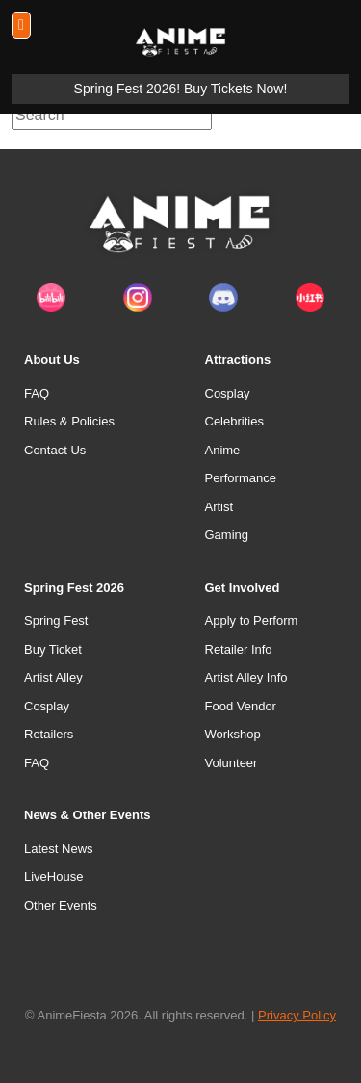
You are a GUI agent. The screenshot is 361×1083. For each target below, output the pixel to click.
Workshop (233, 734)
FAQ (36, 393)
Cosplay (227, 393)
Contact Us (55, 450)
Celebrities (234, 421)
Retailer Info (238, 649)
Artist (219, 507)
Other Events (60, 905)
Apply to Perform (251, 620)
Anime (223, 450)
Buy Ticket (53, 649)
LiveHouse (53, 876)
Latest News (58, 848)
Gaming (227, 535)
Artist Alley (53, 677)
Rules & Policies (69, 421)
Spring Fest (56, 620)
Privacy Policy (297, 1015)
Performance (240, 478)
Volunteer (231, 763)
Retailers (48, 734)
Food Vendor (240, 706)
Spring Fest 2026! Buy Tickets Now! (181, 88)
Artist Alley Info (246, 677)
